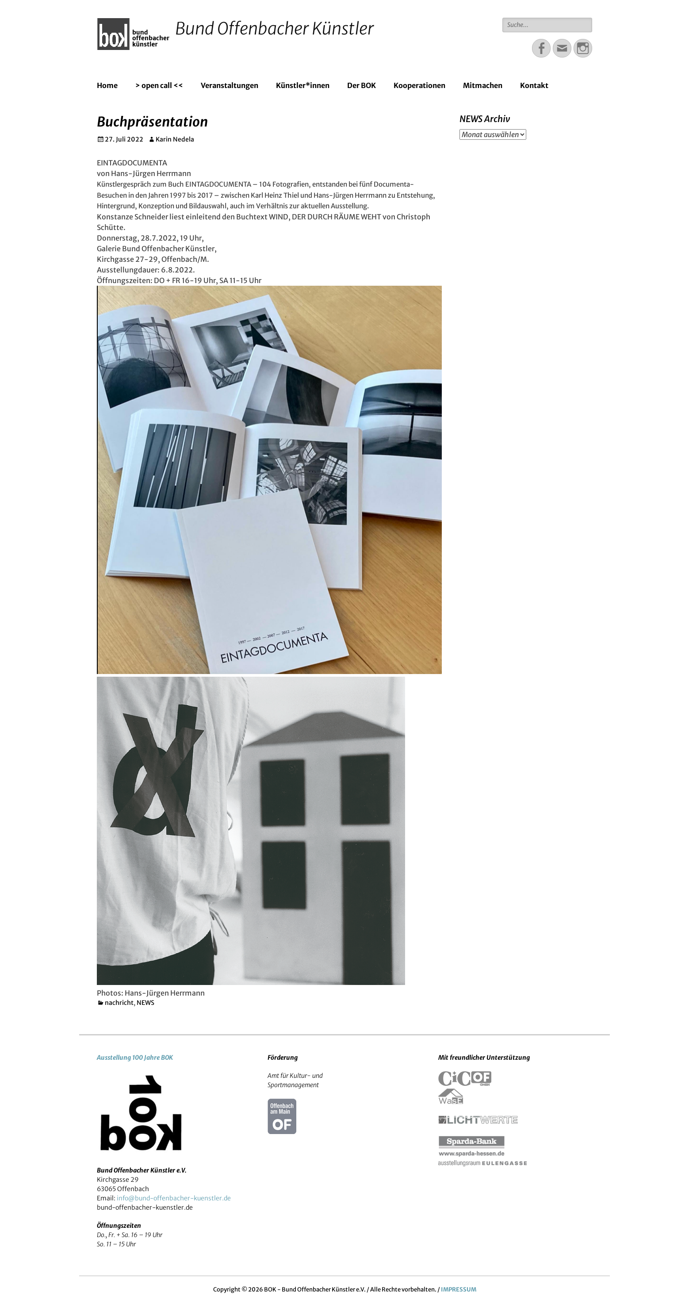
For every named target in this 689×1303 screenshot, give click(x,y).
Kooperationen (419, 85)
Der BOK (361, 85)
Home (107, 85)
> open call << (159, 85)
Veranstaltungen (229, 85)
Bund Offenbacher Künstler (274, 28)
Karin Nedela (175, 139)
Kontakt (534, 85)
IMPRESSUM (458, 1289)
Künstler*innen (302, 85)
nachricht (119, 1003)
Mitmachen (482, 85)
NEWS (145, 1003)
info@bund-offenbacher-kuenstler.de (174, 1198)
